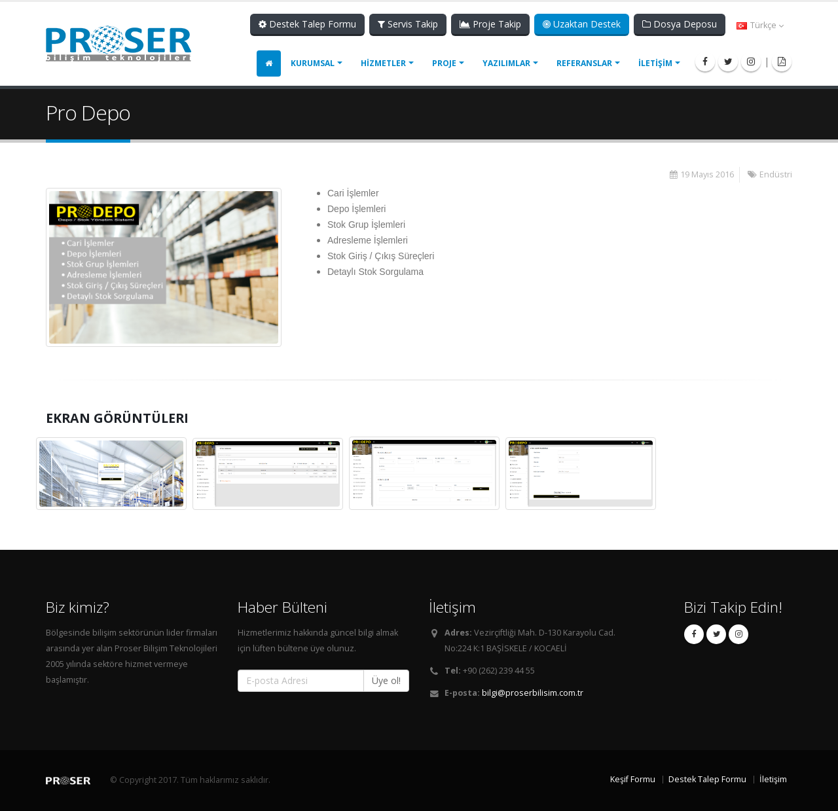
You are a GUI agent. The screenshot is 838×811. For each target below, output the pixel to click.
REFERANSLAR (584, 63)
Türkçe (760, 25)
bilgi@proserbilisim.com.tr (532, 692)
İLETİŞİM (655, 63)
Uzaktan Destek (582, 24)
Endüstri (775, 174)
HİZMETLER (383, 63)
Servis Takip (408, 24)
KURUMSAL (313, 63)
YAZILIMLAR (506, 63)
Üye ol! (386, 680)
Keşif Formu (632, 779)
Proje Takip (490, 24)
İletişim (773, 779)
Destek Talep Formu (307, 24)
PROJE (444, 63)
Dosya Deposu (679, 24)
